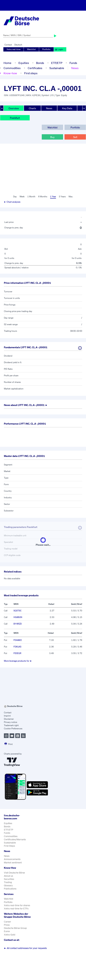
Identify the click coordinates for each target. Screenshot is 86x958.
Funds (73, 63)
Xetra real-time (13, 49)
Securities (9, 879)
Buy (52, 137)
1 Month (31, 196)
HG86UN (18, 617)
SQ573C (18, 610)
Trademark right (11, 725)
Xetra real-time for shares (17, 905)
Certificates (35, 68)
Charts (32, 108)
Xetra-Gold (9, 934)
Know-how (10, 73)
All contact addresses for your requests (25, 948)
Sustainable (56, 68)
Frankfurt (15, 118)
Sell (75, 137)
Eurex (7, 931)
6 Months (42, 196)
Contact (8, 44)
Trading (8, 882)
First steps (30, 73)
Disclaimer (9, 719)
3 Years (62, 196)
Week (22, 196)
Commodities (12, 68)
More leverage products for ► (18, 661)
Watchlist (31, 49)
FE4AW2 (18, 640)
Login (59, 49)
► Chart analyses (12, 201)
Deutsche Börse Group (15, 928)
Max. (71, 196)
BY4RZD (18, 623)
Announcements (12, 859)
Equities (23, 63)
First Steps (9, 845)
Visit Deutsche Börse (14, 872)
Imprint (7, 715)
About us (8, 875)
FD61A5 (17, 646)
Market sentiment (13, 862)
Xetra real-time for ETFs (16, 908)
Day (15, 196)
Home (7, 63)
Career (7, 921)
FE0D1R (17, 653)
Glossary (8, 885)
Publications (10, 888)
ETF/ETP (56, 63)
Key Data (67, 108)
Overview (14, 108)
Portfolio (46, 49)
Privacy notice (10, 722)
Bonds (40, 63)
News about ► (26, 405)
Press (7, 924)
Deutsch (18, 44)
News (75, 68)
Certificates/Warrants (15, 839)
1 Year (53, 196)
